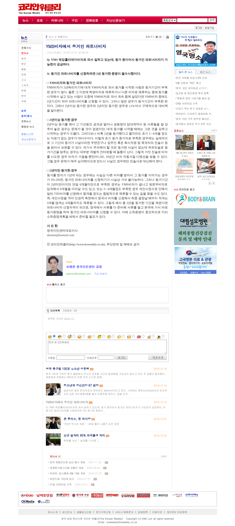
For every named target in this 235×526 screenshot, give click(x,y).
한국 (23, 95)
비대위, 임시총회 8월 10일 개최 (67, 473)
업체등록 (143, 512)
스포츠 (25, 85)
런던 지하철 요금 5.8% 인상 (191, 77)
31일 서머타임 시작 (61, 484)
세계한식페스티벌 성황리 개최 (67, 467)
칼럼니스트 (27, 134)
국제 (23, 101)
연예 (23, 90)
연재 (23, 74)
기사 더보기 (100, 273)
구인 (75, 20)
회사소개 (53, 512)
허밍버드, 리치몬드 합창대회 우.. (194, 113)
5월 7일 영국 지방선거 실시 (184, 154)
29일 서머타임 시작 (187, 103)
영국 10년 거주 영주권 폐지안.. (193, 118)
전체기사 (63, 36)
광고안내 (67, 512)
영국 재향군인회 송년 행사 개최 (67, 462)
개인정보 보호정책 (177, 512)
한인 (23, 63)
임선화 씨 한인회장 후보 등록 (192, 93)
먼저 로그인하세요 (107, 347)
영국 (23, 58)
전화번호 (92, 20)
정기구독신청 (103, 512)
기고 (23, 79)
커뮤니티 (57, 20)
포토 (40, 20)
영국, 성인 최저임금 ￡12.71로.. (206, 178)
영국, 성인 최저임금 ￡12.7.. (192, 88)
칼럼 (23, 69)
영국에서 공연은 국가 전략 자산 (193, 124)
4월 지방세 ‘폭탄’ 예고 (188, 83)
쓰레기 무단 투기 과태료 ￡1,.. (193, 108)
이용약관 (157, 512)
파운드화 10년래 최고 (62, 478)
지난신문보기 (115, 20)
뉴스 (25, 20)
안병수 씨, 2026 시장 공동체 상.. (206, 154)
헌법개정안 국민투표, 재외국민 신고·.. (184, 178)
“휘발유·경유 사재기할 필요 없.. (194, 98)
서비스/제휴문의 (124, 512)
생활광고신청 (84, 512)
